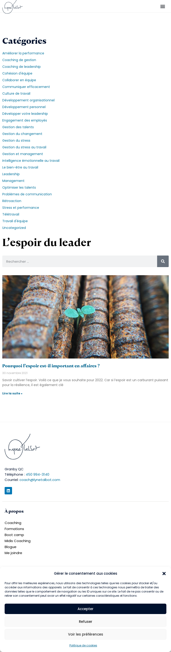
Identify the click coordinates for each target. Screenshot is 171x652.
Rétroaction (11, 201)
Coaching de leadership (21, 66)
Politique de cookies (83, 645)
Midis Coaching (18, 540)
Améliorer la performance (23, 53)
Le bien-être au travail (20, 167)
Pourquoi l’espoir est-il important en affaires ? (51, 365)
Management (13, 180)
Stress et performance (20, 207)
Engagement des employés (24, 120)
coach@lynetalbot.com (39, 479)
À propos (14, 511)
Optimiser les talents (19, 187)
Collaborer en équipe (19, 80)
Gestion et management (22, 154)
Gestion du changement (22, 133)
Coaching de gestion (19, 60)
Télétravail (10, 214)
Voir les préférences (85, 634)
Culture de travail (16, 93)
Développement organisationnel (28, 100)
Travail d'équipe (15, 221)
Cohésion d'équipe (17, 73)
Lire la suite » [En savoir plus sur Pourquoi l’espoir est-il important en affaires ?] (12, 393)
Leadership (11, 174)
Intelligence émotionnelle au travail (30, 160)
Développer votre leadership (25, 113)
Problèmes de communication (27, 194)
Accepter (85, 608)
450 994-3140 (37, 474)
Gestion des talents (18, 127)
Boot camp (14, 534)
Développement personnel (24, 107)
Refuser (85, 621)
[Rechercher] (163, 261)
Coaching (13, 522)
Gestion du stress (16, 140)
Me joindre (13, 552)
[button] (164, 573)
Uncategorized (14, 227)
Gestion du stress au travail (24, 147)
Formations (14, 528)
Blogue (10, 546)
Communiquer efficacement (26, 86)
